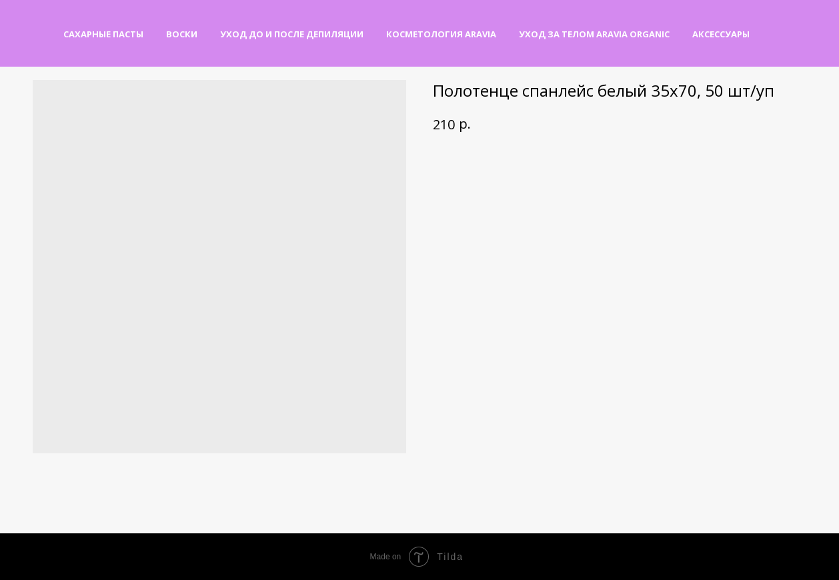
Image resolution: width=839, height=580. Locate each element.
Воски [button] (181, 34)
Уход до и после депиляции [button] (291, 34)
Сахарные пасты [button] (103, 34)
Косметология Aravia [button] (441, 34)
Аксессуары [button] (721, 34)
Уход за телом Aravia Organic (594, 34)
